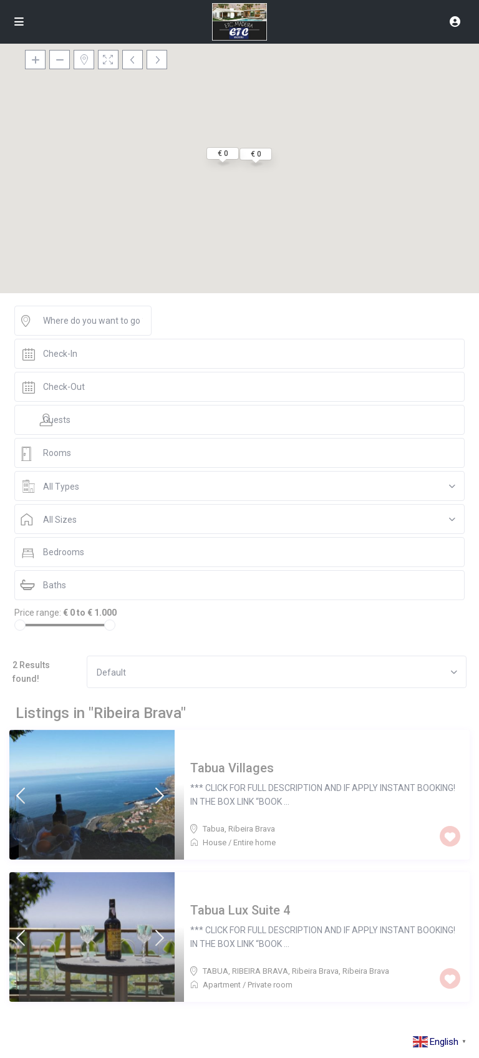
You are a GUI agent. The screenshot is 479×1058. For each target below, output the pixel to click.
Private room (270, 984)
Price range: (37, 612)
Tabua (214, 828)
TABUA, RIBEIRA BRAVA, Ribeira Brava (271, 971)
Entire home (254, 842)
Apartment (222, 984)
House (214, 842)
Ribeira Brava (251, 828)
